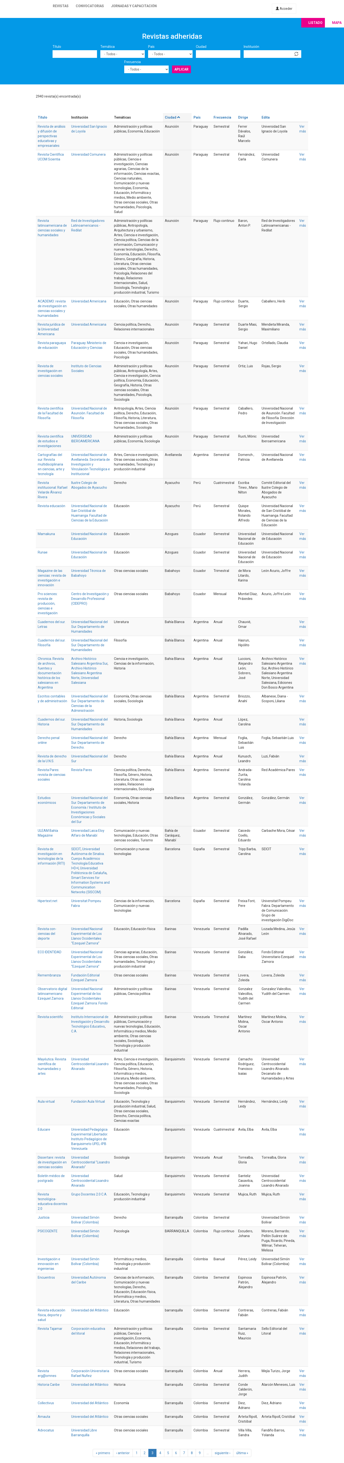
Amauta (44, 1417)
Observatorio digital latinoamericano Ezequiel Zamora (52, 993)
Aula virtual (46, 1101)
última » (242, 1453)
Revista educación (51, 506)
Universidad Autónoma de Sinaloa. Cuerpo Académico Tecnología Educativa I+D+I (88, 858)
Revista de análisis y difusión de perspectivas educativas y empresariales (51, 136)
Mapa (337, 23)
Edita (266, 117)
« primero (103, 1453)
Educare (44, 1129)
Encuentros (46, 1277)
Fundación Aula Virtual (88, 1101)
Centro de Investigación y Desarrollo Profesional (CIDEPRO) (90, 598)
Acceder (284, 9)
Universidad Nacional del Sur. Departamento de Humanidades (89, 626)
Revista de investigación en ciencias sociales (50, 371)
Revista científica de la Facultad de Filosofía (50, 413)
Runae (43, 552)
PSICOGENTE (48, 1231)
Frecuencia (132, 62)
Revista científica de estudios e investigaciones (50, 441)
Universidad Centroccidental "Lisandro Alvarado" (90, 1162)
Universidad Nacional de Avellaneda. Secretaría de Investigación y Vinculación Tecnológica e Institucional (90, 464)
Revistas (61, 6)
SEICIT (76, 849)
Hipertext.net (47, 901)
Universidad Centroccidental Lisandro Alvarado (90, 1064)
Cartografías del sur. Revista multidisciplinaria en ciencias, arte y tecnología (51, 464)
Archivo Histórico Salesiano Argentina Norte (86, 673)
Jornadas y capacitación (134, 6)
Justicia (43, 1217)
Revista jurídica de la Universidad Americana (51, 329)
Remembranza (49, 975)
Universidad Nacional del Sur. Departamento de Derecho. (89, 742)
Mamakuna (46, 534)
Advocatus (46, 1430)
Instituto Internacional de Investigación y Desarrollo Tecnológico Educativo (90, 1021)
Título (57, 47)
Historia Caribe (49, 1384)
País (151, 47)
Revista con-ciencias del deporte (47, 933)
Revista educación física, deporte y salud (51, 1315)
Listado (315, 23)
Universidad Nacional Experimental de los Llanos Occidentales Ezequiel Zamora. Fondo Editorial (89, 998)
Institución (251, 47)
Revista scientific (50, 1017)
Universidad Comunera (88, 154)
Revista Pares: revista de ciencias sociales (51, 774)
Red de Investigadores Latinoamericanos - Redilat (88, 225)
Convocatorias (90, 6)
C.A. (74, 1031)
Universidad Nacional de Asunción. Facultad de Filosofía (89, 413)
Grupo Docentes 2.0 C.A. (89, 1194)
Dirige (243, 117)
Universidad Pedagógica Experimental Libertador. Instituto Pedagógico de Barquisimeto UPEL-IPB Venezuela (89, 1139)
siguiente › (222, 1453)
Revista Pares (81, 770)
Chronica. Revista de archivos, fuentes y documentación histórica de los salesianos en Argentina (51, 673)
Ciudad (201, 47)
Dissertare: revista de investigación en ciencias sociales (52, 1162)
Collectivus (46, 1403)
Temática (107, 47)
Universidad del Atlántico (89, 1310)
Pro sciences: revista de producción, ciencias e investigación (48, 603)
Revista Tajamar (50, 1329)
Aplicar (181, 69)
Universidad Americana (88, 301)
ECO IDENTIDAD (49, 952)
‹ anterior (123, 1453)
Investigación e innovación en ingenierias (49, 1264)
